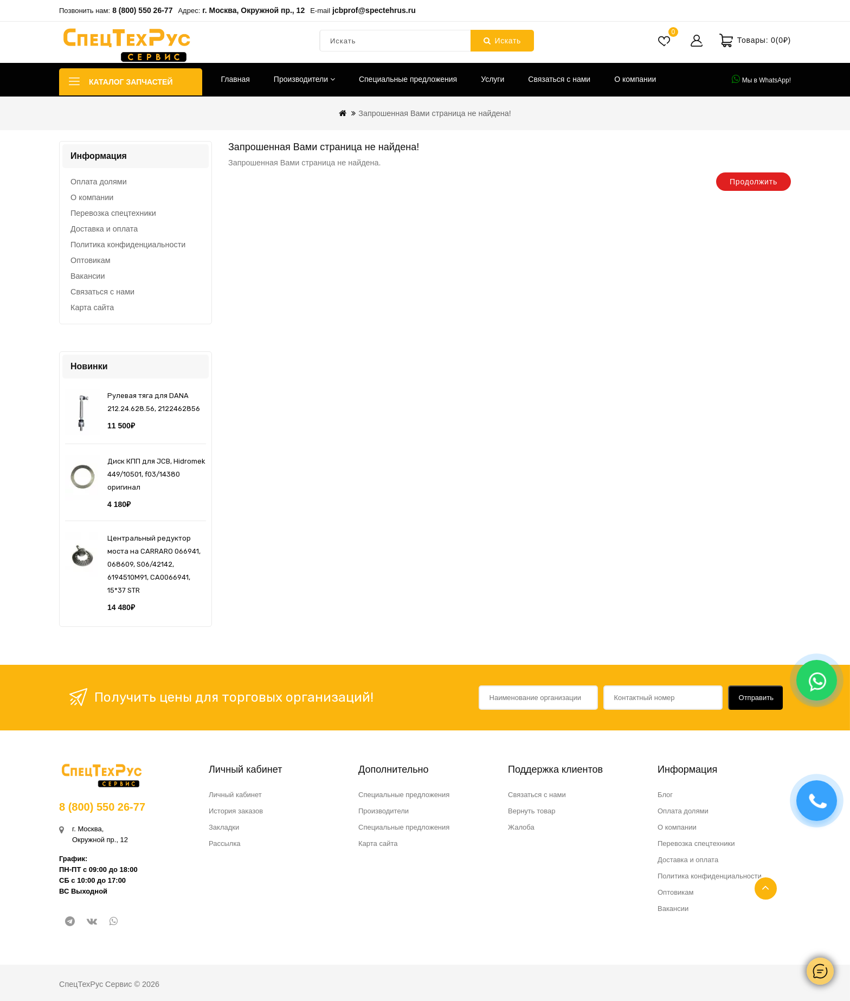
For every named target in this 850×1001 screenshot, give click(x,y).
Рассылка (225, 843)
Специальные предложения (408, 79)
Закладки (224, 827)
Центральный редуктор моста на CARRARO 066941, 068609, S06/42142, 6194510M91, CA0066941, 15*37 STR (154, 564)
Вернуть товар (531, 811)
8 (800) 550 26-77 (142, 10)
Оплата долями (98, 181)
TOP (766, 888)
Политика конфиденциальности (127, 244)
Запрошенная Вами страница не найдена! (434, 113)
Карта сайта (92, 307)
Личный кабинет (235, 795)
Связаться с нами (559, 79)
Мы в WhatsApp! (761, 79)
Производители (304, 79)
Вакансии (87, 276)
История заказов (236, 811)
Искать (502, 40)
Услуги (492, 79)
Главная (235, 79)
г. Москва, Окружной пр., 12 (253, 10)
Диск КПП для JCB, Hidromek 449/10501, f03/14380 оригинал (156, 474)
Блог (665, 795)
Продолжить (753, 181)
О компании (635, 79)
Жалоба (521, 827)
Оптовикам (90, 260)
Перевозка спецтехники (113, 213)
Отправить (756, 698)
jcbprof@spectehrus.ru (374, 10)
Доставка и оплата (104, 228)
